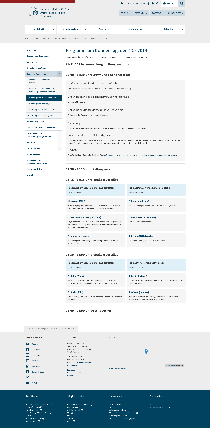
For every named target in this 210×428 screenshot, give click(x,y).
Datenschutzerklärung (76, 373)
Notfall (135, 3)
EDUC (69, 415)
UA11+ (69, 421)
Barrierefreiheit (73, 375)
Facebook (36, 349)
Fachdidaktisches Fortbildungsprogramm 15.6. (40, 135)
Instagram (36, 355)
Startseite (31, 50)
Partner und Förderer (36, 169)
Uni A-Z (142, 3)
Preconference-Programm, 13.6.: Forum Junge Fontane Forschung (41, 90)
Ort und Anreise (34, 154)
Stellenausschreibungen (119, 410)
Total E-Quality (32, 421)
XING (33, 377)
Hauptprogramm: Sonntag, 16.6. (41, 115)
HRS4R (28, 415)
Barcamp (31, 142)
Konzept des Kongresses (38, 56)
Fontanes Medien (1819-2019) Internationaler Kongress (54, 13)
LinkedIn (35, 360)
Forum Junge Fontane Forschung (42, 127)
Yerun (69, 418)
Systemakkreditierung (35, 418)
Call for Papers (33, 148)
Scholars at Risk (73, 410)
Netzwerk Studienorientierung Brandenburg (79, 405)
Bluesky (35, 344)
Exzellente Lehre (33, 410)
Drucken (153, 404)
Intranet (128, 3)
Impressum (72, 370)
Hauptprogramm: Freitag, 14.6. (40, 103)
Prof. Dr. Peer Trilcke (64, 328)
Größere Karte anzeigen (117, 368)
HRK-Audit (30, 413)
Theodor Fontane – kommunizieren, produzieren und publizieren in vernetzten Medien (141, 155)
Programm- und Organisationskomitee (37, 161)
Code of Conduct (33, 407)
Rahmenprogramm (35, 121)
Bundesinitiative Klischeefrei (37, 404)
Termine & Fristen (116, 404)
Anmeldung (32, 62)
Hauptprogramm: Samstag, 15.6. (41, 109)
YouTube (35, 383)
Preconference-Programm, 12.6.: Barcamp (41, 81)
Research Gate (38, 372)
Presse (112, 407)
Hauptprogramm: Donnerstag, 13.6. (96, 38)
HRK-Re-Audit (43, 413)
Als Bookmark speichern (160, 407)
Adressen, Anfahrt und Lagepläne (122, 418)
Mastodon (36, 366)
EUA (69, 413)
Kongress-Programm (75, 38)
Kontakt (30, 175)
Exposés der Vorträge (36, 68)
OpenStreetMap (171, 365)
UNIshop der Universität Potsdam (122, 413)
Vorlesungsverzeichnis (118, 415)
